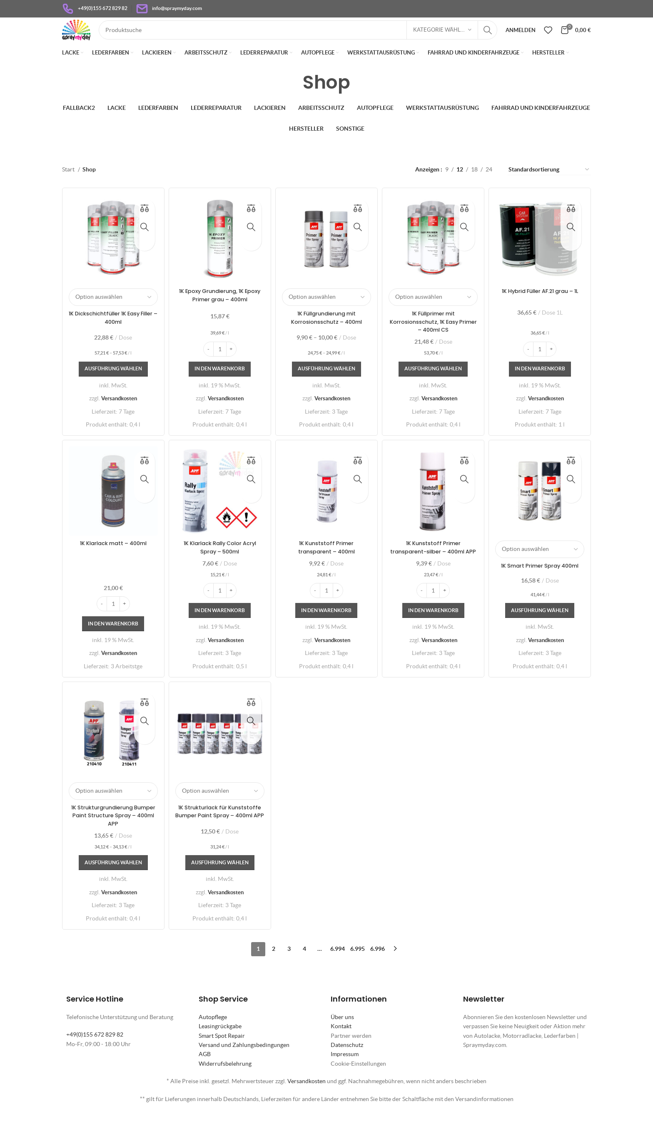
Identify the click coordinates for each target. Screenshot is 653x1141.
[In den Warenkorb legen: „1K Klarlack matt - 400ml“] (112, 647)
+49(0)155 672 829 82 (94, 1059)
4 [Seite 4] (304, 973)
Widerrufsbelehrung (225, 1088)
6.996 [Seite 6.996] (377, 973)
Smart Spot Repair (222, 1060)
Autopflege (213, 1041)
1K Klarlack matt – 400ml (112, 559)
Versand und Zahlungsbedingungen (244, 1070)
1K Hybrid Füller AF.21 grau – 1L (541, 310)
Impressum (345, 1079)
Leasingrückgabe (220, 1051)
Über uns (342, 1041)
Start (69, 187)
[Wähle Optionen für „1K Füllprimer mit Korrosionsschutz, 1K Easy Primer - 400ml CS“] (434, 384)
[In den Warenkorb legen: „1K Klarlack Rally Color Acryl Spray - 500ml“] (219, 634)
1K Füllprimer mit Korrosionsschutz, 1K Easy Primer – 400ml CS (434, 336)
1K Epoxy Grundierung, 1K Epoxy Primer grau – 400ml (219, 310)
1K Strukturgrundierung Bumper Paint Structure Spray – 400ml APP (112, 840)
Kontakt (341, 1051)
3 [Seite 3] (289, 973)
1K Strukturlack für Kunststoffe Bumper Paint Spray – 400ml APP (219, 840)
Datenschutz (347, 1070)
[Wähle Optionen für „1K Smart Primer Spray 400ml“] (541, 634)
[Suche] (310, 39)
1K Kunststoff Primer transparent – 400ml (326, 563)
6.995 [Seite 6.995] (357, 973)
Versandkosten (117, 413)
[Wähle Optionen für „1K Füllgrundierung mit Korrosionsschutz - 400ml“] (326, 384)
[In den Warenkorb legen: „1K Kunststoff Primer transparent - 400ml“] (327, 634)
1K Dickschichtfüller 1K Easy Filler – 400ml (111, 332)
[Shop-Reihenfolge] (549, 187)
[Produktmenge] (219, 364)
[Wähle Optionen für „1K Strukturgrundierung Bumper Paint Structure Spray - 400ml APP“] (111, 887)
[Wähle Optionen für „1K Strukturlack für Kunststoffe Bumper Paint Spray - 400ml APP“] (219, 887)
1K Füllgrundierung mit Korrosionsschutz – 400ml (326, 332)
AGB (205, 1079)
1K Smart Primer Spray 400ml (541, 585)
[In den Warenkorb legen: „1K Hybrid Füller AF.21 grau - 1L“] (542, 384)
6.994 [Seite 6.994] (337, 973)
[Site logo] (88, 38)
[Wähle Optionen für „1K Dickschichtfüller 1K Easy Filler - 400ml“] (111, 384)
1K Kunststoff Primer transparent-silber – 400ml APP (434, 567)
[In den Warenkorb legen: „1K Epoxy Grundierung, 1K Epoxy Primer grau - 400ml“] (219, 384)
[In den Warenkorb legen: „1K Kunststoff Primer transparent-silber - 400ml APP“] (434, 634)
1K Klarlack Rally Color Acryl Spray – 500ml (219, 563)
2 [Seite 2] (273, 973)
